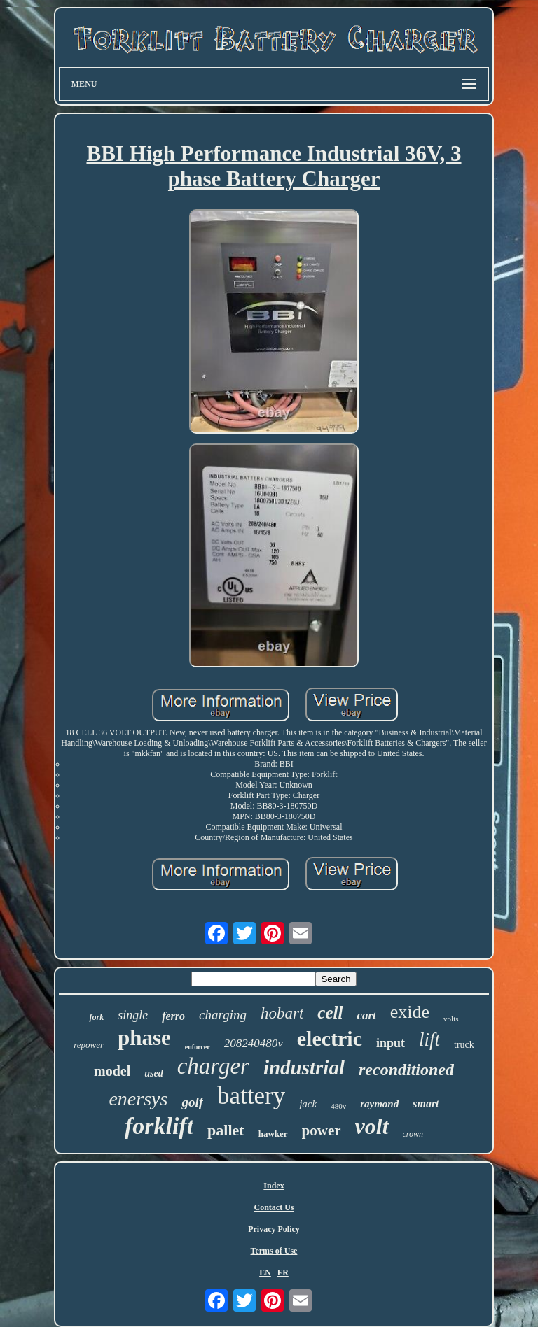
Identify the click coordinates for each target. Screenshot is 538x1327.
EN (265, 1272)
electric (329, 1038)
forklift (159, 1126)
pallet (225, 1130)
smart (426, 1103)
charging (223, 1014)
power (321, 1130)
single (133, 1015)
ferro (173, 1016)
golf (192, 1102)
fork (96, 1017)
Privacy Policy (274, 1229)
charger (213, 1066)
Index (273, 1186)
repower (89, 1044)
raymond (379, 1103)
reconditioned (406, 1069)
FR (283, 1272)
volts (450, 1018)
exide (409, 1012)
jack (308, 1103)
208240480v (253, 1043)
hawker (273, 1133)
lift (429, 1039)
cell (330, 1012)
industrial (304, 1067)
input (390, 1043)
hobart (282, 1013)
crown (413, 1134)
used (153, 1073)
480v (338, 1106)
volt (372, 1126)
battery (251, 1095)
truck (464, 1044)
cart (366, 1015)
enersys (138, 1098)
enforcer (197, 1047)
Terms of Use (274, 1251)
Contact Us (274, 1207)
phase (144, 1038)
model (112, 1071)
